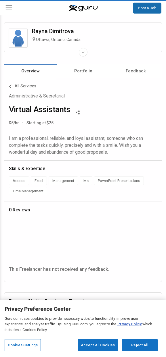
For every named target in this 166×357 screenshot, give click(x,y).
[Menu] (9, 8)
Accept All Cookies (98, 345)
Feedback (136, 71)
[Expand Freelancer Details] (83, 52)
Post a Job (147, 7)
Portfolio (83, 71)
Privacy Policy (129, 324)
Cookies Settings (23, 345)
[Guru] (83, 8)
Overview (30, 71)
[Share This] (77, 112)
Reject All (139, 345)
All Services (22, 86)
